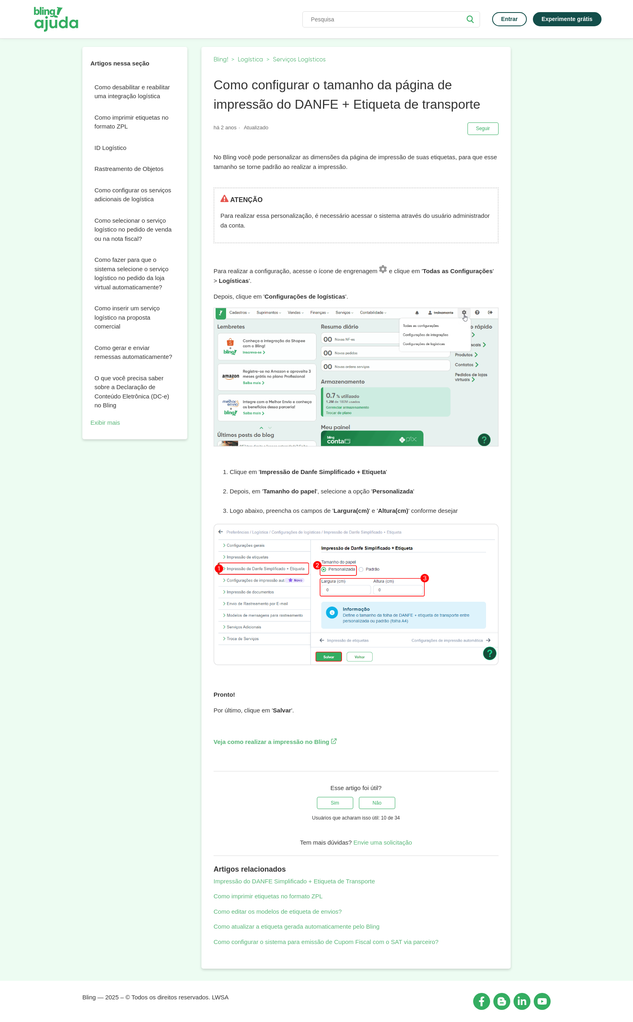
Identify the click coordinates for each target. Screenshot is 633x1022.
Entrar (509, 19)
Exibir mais (105, 422)
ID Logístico (110, 147)
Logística (250, 60)
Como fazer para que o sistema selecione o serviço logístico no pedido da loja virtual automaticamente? (131, 273)
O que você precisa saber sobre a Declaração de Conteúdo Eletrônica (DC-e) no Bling (131, 392)
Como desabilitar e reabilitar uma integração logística (132, 92)
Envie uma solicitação (383, 842)
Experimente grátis (567, 19)
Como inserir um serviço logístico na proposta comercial (127, 317)
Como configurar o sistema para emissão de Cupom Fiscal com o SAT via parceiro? (326, 941)
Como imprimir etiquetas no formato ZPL (131, 122)
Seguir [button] (483, 128)
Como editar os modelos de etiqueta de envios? (278, 911)
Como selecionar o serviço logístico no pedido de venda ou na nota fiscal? (133, 229)
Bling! (221, 60)
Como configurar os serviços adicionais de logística (132, 195)
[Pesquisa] (391, 19)
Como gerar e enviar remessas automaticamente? (133, 352)
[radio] (335, 803)
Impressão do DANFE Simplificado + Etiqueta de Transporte (294, 881)
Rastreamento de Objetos (128, 168)
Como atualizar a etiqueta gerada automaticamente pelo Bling (296, 926)
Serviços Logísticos (299, 60)
